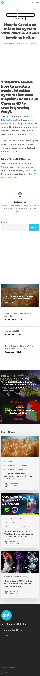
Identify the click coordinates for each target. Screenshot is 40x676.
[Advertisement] (20, 257)
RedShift (22, 469)
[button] (37, 3)
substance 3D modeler (12, 523)
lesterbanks (10, 44)
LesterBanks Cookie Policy (13, 624)
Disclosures (6, 635)
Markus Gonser (9, 120)
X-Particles (20, 19)
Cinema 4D (11, 15)
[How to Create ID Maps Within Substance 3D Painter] (20, 410)
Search (4, 222)
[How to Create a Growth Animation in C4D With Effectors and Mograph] (20, 383)
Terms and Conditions (11, 630)
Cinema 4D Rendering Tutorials (16, 465)
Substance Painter (27, 527)
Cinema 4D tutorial (26, 15)
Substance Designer (11, 527)
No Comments (31, 44)
